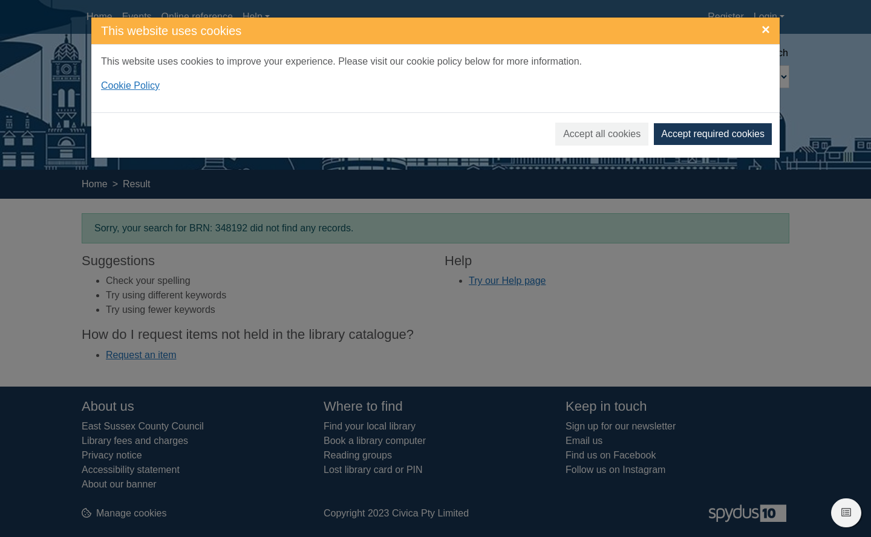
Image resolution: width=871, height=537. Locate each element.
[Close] (766, 30)
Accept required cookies (713, 134)
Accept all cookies (602, 134)
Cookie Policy (130, 85)
